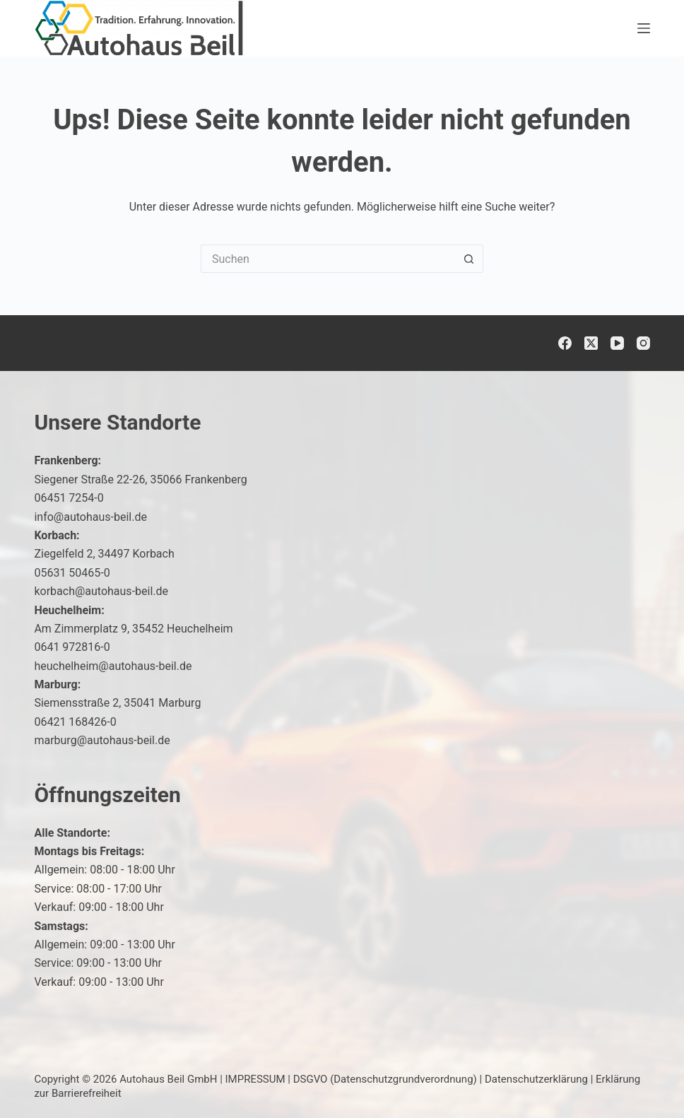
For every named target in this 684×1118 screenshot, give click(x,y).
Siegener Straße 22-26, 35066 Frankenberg (140, 479)
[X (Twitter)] (591, 343)
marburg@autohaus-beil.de (102, 740)
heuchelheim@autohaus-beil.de (112, 666)
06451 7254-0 (68, 498)
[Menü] (643, 28)
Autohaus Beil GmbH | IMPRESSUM (202, 1079)
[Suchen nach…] (328, 259)
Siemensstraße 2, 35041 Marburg (117, 703)
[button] (639, 1078)
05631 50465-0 (72, 572)
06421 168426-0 (75, 722)
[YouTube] (617, 343)
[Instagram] (643, 343)
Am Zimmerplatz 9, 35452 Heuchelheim (133, 628)
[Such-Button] (469, 259)
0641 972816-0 (72, 647)
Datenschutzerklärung (536, 1079)
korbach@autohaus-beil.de (101, 591)
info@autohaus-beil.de (90, 517)
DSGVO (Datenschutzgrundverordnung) (385, 1079)
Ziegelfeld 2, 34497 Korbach (104, 553)
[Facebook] (565, 343)
